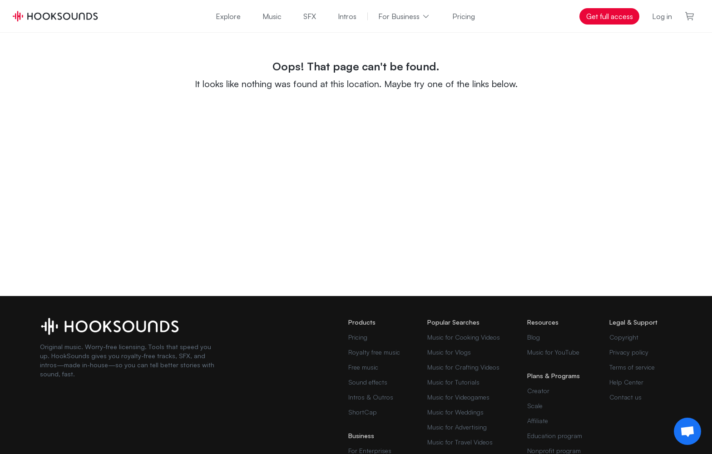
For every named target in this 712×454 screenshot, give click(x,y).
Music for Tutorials (453, 382)
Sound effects (367, 382)
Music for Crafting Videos (463, 367)
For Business (404, 16)
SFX (309, 16)
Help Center (626, 382)
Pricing (463, 16)
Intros (347, 16)
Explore (228, 16)
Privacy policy (628, 352)
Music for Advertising (457, 427)
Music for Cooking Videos (463, 337)
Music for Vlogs (449, 352)
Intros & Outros (370, 397)
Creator (538, 391)
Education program (554, 435)
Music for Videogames (458, 397)
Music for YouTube (553, 352)
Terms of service (632, 367)
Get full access (609, 16)
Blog (533, 337)
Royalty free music (374, 352)
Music (272, 16)
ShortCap (362, 412)
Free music (363, 367)
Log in (662, 16)
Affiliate (537, 420)
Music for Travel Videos (460, 442)
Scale (535, 406)
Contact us (625, 397)
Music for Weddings (455, 412)
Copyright (623, 337)
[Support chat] (687, 431)
